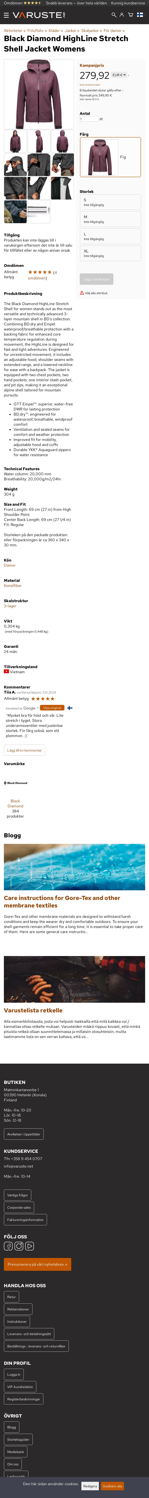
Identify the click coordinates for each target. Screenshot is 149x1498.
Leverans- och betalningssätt (29, 1333)
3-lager (10, 605)
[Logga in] (121, 15)
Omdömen (23, 3)
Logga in (13, 1374)
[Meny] (6, 15)
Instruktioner (17, 1321)
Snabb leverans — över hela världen (76, 3)
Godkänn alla (112, 1486)
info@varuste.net (18, 1166)
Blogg (11, 1427)
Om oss (12, 1464)
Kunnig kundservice (128, 3)
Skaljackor (91, 30)
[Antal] (89, 119)
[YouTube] (29, 1247)
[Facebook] (8, 1247)
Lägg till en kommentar (24, 750)
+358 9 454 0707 (26, 1158)
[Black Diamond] (15, 797)
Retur (11, 1296)
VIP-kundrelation (20, 1386)
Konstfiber (13, 585)
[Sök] (114, 15)
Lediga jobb (16, 1476)
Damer (10, 565)
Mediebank (15, 1451)
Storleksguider (18, 1439)
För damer (114, 30)
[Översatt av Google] (20, 707)
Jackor (72, 30)
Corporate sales (19, 1207)
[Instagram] (19, 1247)
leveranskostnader (90, 84)
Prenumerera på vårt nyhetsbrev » (37, 1264)
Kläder (56, 30)
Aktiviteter (15, 30)
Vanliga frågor (17, 1195)
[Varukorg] (130, 15)
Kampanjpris (92, 65)
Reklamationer (18, 1309)
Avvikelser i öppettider (23, 1134)
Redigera (90, 1486)
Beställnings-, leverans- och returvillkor (36, 1346)
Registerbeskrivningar (23, 1399)
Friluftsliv (37, 30)
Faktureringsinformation (25, 1219)
